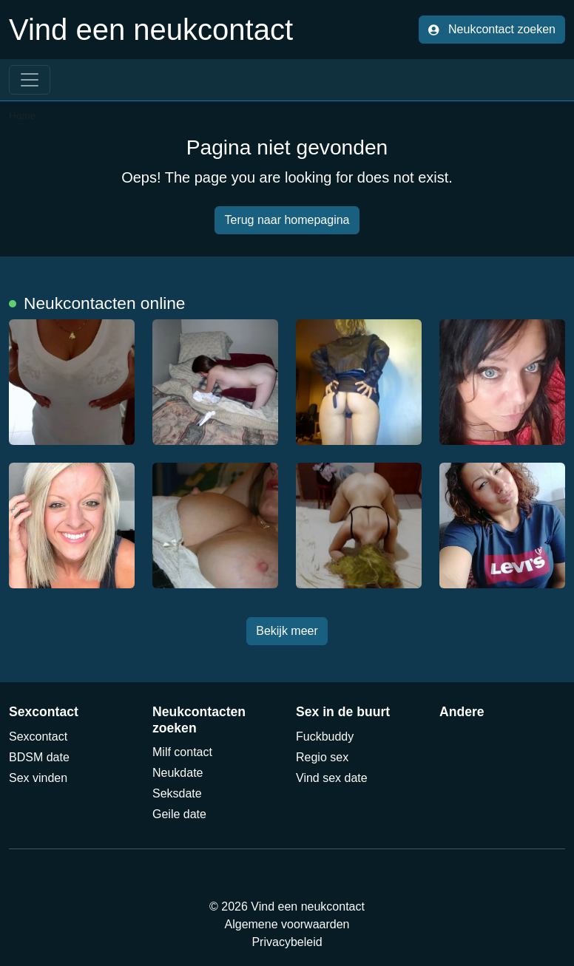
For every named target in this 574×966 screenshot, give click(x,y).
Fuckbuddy (325, 736)
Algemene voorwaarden (287, 924)
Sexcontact (38, 736)
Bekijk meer (287, 631)
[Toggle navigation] (29, 80)
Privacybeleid (286, 942)
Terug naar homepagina (286, 220)
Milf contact (182, 752)
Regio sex (322, 757)
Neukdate (177, 772)
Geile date (179, 814)
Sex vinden (38, 778)
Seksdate (177, 793)
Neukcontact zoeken (492, 29)
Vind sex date (332, 778)
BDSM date (39, 757)
